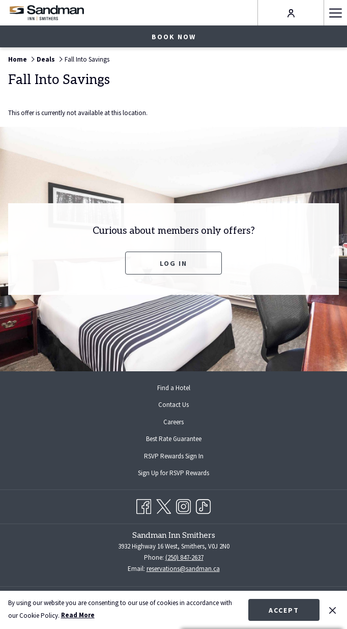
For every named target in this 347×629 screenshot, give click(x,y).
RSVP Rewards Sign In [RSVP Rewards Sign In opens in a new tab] (182, 456)
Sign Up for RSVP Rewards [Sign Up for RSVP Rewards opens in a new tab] (181, 473)
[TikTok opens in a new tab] (203, 505)
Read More (78, 615)
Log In (173, 263)
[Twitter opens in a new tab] (163, 505)
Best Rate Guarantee (173, 438)
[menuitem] (173, 387)
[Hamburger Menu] (335, 12)
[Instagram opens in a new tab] (183, 505)
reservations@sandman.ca (183, 568)
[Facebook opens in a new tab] (143, 505)
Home (17, 59)
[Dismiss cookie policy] (332, 610)
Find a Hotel (173, 388)
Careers (173, 422)
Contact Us (173, 404)
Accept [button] (284, 610)
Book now (174, 36)
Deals (46, 59)
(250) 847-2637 (184, 557)
